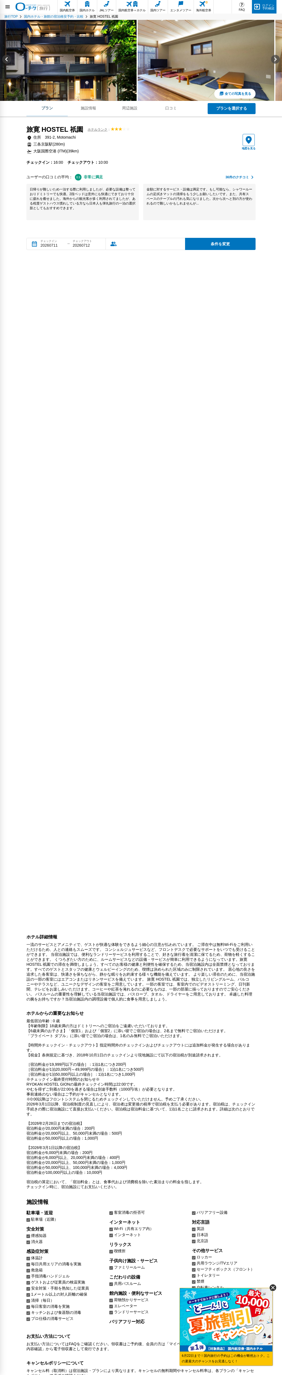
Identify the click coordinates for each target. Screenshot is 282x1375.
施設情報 (88, 108)
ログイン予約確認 (268, 7)
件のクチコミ (237, 177)
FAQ (242, 9)
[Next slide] (275, 60)
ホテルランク (97, 129)
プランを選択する (231, 108)
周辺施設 (129, 108)
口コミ (171, 108)
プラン (47, 108)
